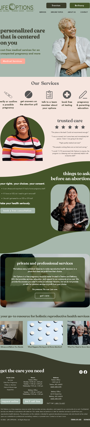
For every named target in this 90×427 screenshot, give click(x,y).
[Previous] (10, 46)
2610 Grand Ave (55, 394)
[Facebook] (85, 372)
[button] (72, 12)
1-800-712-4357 (59, 403)
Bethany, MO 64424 (56, 396)
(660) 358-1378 (56, 399)
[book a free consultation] (17, 210)
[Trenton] (56, 5)
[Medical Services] (12, 61)
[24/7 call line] (33, 401)
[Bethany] (80, 5)
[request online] (10, 401)
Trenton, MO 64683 (55, 384)
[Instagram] (81, 372)
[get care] (45, 295)
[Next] (80, 46)
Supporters (10, 389)
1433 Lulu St (56, 382)
